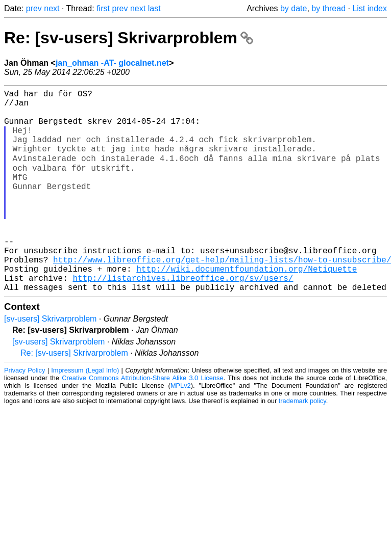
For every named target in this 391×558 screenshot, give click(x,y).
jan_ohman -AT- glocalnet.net (112, 63)
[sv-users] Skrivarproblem (50, 362)
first (103, 8)
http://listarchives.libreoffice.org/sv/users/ (182, 319)
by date (293, 8)
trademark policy (302, 444)
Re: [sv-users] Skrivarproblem (128, 38)
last (154, 8)
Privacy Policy (24, 414)
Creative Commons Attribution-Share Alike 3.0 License (142, 422)
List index (369, 8)
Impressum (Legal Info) (85, 414)
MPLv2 (180, 429)
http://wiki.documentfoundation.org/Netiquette (246, 308)
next (51, 8)
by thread (328, 8)
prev (34, 8)
